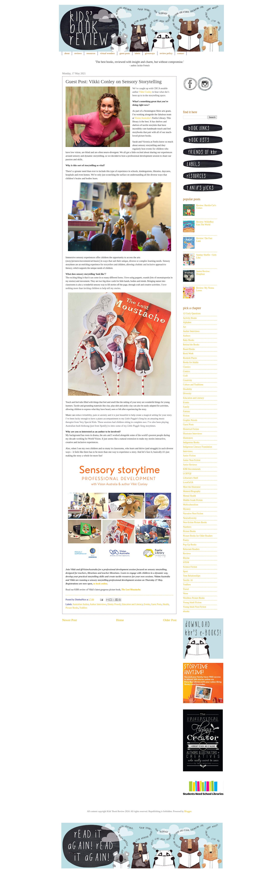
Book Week (188, 353)
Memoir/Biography (191, 491)
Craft (185, 376)
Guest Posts (156, 604)
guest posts (125, 53)
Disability (187, 389)
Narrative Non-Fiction (193, 513)
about (67, 53)
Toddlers (83, 608)
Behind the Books (191, 344)
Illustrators (188, 438)
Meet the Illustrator (191, 487)
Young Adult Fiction (192, 602)
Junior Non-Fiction (191, 460)
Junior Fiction (189, 455)
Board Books (189, 349)
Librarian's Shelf (190, 478)
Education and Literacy (132, 604)
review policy (166, 53)
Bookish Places (190, 358)
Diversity (187, 393)
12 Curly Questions (192, 313)
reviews (78, 53)
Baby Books (188, 340)
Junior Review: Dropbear (203, 272)
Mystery (187, 509)
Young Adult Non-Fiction (194, 607)
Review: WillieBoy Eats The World (205, 223)
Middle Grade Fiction (192, 500)
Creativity (187, 380)
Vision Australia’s (143, 118)
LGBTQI (187, 473)
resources (91, 53)
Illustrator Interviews (192, 433)
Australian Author (81, 604)
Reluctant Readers (191, 549)
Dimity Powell (114, 604)
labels (137, 53)
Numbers (187, 527)
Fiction (186, 416)
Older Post (170, 620)
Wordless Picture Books (194, 598)
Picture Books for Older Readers (197, 536)
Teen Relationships (191, 576)
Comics (186, 371)
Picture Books (72, 608)
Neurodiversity (190, 518)
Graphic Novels (190, 420)
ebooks (186, 611)
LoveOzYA (188, 482)
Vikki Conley (145, 92)
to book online (100, 583)
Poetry (186, 540)
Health (166, 604)
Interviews (187, 451)
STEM (186, 562)
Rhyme (186, 558)
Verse (185, 593)
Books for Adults (190, 362)
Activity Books (190, 318)
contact (180, 53)
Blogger (187, 811)
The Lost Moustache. (131, 589)
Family (186, 407)
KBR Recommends (192, 469)
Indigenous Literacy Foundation (197, 447)
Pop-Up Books (189, 544)
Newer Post (69, 620)
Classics (186, 367)
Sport (185, 571)
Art (184, 327)
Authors (186, 336)
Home (120, 620)
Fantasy (186, 411)
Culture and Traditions (193, 384)
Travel (186, 589)
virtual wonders (107, 53)
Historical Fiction (191, 429)
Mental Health (189, 496)
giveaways (150, 53)
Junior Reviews (190, 465)
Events (147, 604)
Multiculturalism (190, 504)
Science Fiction (190, 567)
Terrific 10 (187, 580)
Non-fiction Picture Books (195, 522)
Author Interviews (98, 604)
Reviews (187, 553)
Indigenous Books (191, 442)
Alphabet (187, 322)
